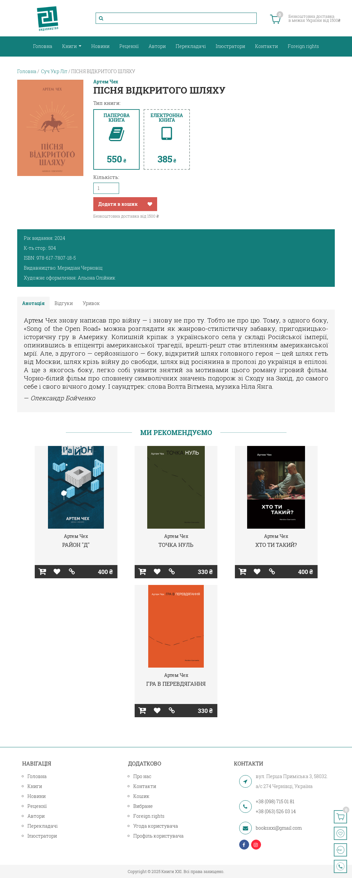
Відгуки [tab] (64, 303)
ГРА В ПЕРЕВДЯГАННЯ (176, 683)
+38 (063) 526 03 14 (276, 811)
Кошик (141, 796)
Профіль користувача (158, 836)
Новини (100, 46)
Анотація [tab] (33, 303)
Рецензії (129, 46)
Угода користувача (155, 826)
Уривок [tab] (91, 303)
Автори (157, 46)
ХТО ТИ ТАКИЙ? (276, 544)
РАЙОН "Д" (76, 544)
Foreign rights (303, 46)
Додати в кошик (118, 204)
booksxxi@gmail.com (279, 828)
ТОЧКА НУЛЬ (176, 544)
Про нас (142, 776)
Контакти (266, 46)
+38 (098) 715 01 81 (275, 801)
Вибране (143, 806)
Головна (42, 46)
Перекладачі (191, 46)
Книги (70, 46)
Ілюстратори (230, 46)
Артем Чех (105, 82)
